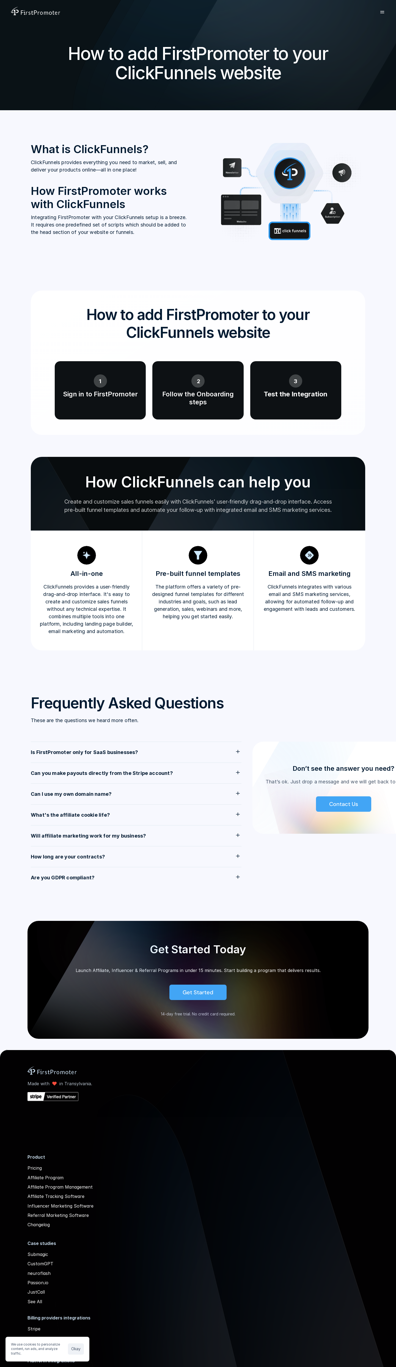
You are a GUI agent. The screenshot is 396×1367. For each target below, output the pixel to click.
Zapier (185, 1201)
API (314, 1158)
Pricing (233, 12)
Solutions (163, 12)
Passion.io (123, 1297)
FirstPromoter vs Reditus (271, 1239)
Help (315, 1167)
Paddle (186, 1177)
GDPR (316, 1177)
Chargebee (190, 1167)
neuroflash (124, 1288)
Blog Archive (323, 1205)
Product (130, 12)
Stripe (185, 1158)
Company (263, 12)
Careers (318, 1186)
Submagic (123, 1269)
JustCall (122, 1307)
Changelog (124, 1239)
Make (185, 1210)
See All (120, 1316)
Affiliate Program (131, 1167)
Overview (254, 1158)
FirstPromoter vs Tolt (268, 1230)
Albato (186, 1220)
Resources (199, 12)
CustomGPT (126, 1278)
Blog (315, 1195)
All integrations (195, 1229)
